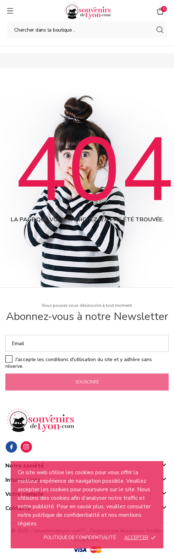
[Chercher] (87, 29)
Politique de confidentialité (80, 538)
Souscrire (87, 382)
